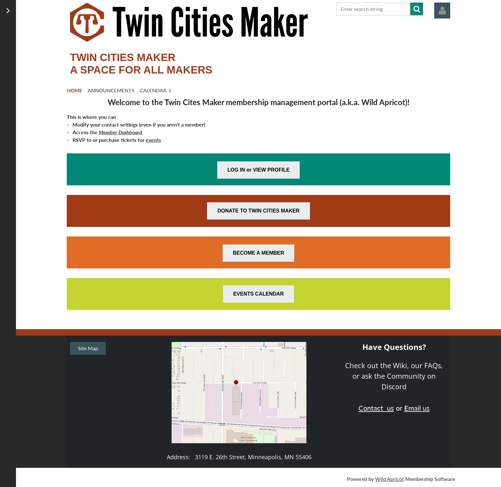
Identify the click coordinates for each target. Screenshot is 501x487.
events (153, 140)
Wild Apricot (389, 479)
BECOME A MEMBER (258, 253)
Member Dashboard (120, 132)
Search (416, 9)
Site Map (88, 348)
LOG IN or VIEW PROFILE (258, 170)
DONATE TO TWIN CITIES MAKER (258, 210)
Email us (417, 408)
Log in (442, 11)
